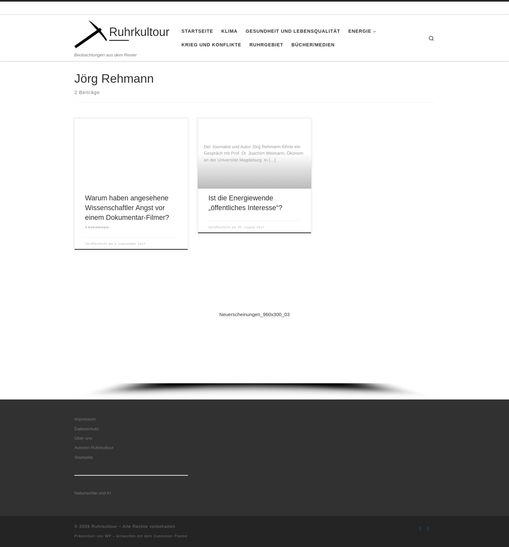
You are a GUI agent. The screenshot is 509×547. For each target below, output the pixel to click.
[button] (254, 338)
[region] (254, 346)
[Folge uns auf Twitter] (428, 528)
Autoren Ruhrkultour (94, 447)
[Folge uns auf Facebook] (420, 528)
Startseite (83, 457)
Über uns (83, 438)
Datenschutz (86, 428)
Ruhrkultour (104, 526)
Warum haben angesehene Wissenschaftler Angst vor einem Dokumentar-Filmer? (127, 207)
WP (108, 536)
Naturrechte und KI (92, 493)
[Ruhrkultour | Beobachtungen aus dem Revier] (90, 33)
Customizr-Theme (170, 536)
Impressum (85, 419)
